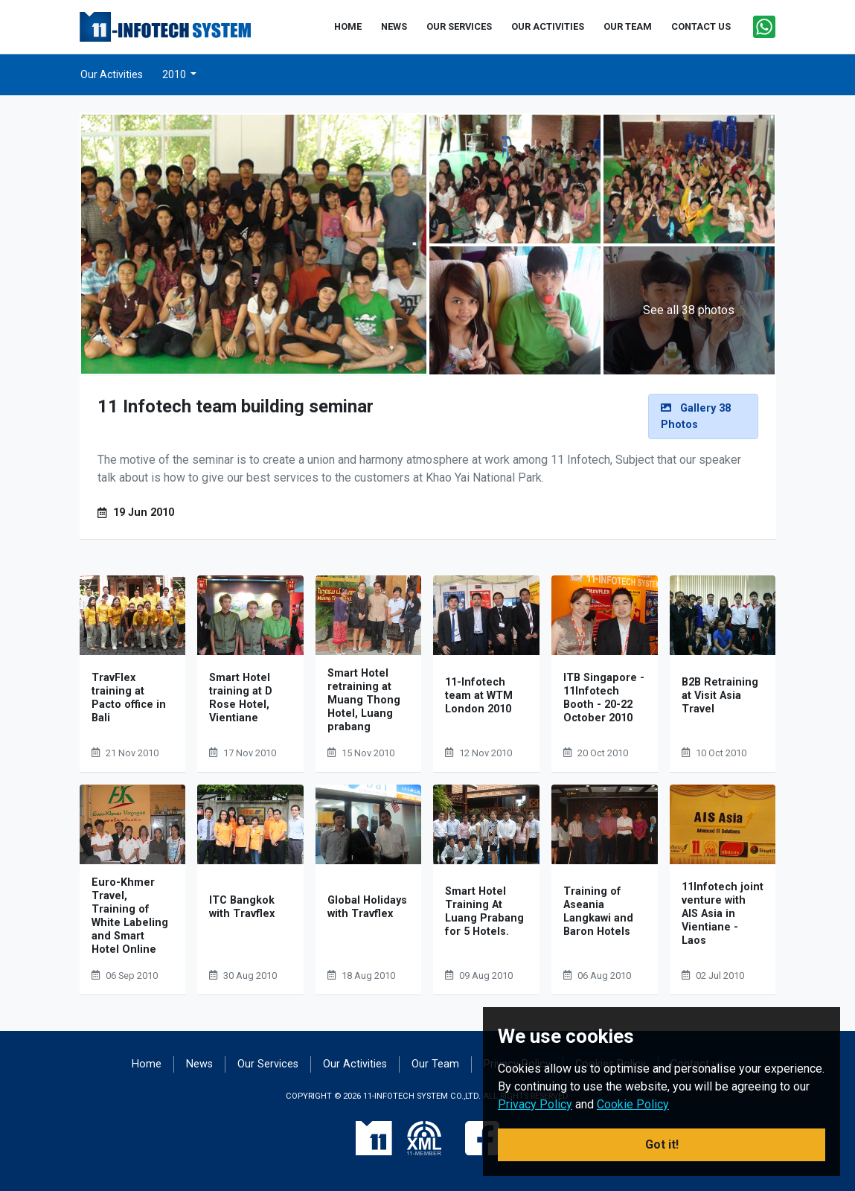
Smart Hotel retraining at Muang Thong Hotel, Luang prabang (363, 700)
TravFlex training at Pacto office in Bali (129, 697)
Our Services (267, 1064)
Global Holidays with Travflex (367, 907)
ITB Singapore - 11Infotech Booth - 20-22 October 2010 (603, 697)
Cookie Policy (633, 1104)
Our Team (435, 1064)
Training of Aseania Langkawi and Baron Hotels (598, 911)
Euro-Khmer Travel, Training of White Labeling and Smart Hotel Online (130, 916)
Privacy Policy (535, 1104)
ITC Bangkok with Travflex (242, 907)
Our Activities (111, 74)
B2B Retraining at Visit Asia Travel (720, 695)
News (199, 1064)
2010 (175, 74)
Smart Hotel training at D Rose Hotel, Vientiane (240, 697)
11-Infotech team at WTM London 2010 (479, 695)
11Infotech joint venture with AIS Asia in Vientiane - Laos (722, 914)
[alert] (703, 416)
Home (146, 1064)
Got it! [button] (662, 1144)
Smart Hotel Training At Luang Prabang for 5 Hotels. (484, 911)
